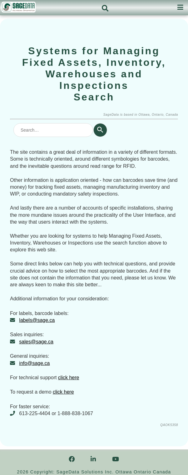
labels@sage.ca (37, 320)
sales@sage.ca (36, 341)
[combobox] (53, 130)
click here (68, 377)
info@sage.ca (34, 363)
